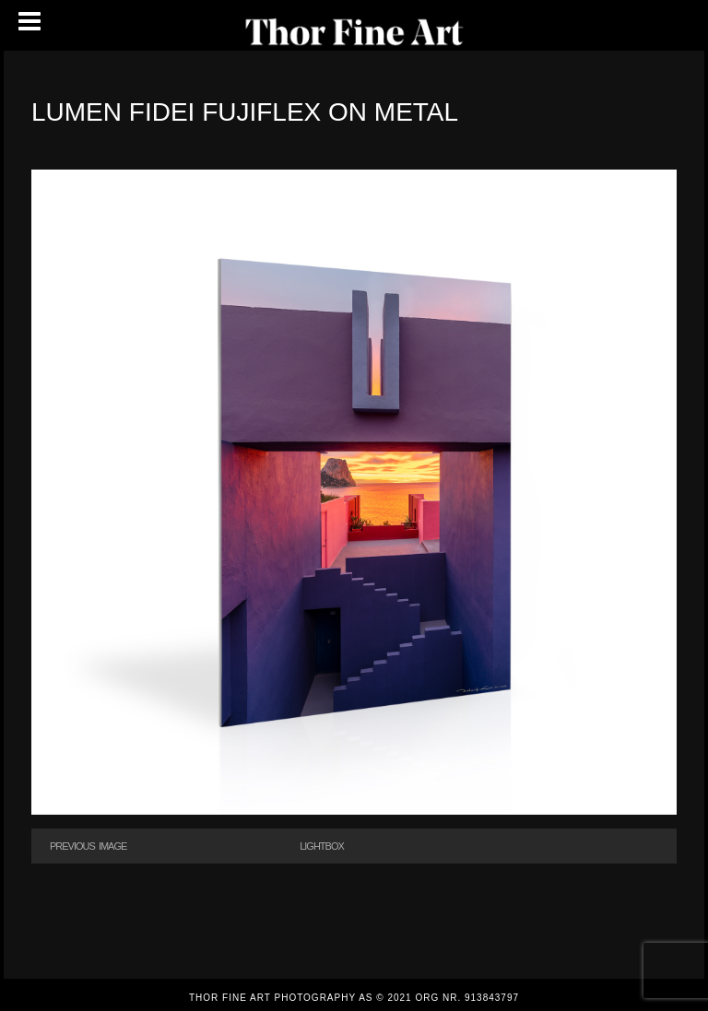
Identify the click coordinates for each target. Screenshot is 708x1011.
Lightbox (322, 846)
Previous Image (88, 846)
